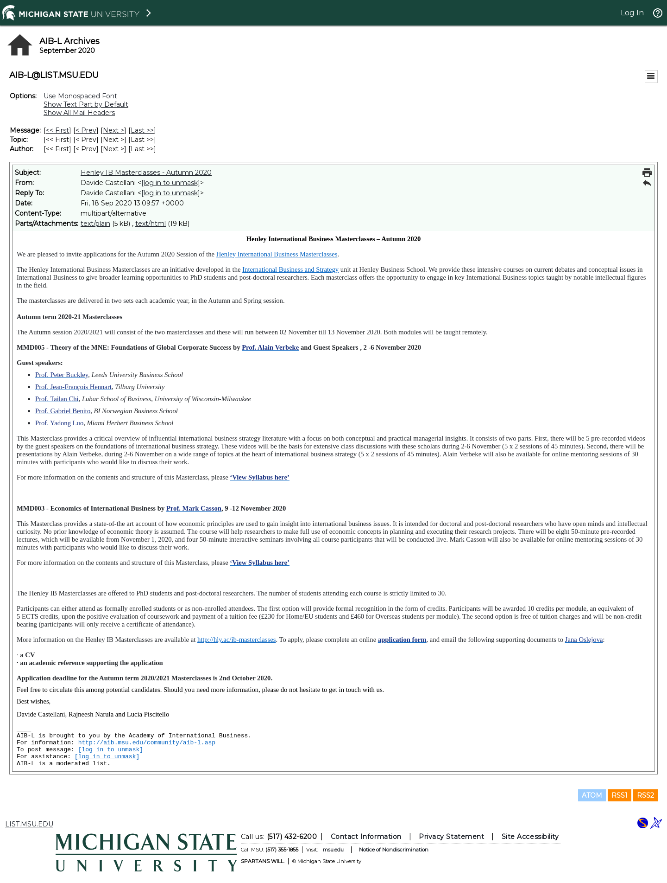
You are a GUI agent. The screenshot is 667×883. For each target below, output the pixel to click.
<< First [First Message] (57, 130)
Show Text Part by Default (86, 104)
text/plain (95, 223)
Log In (632, 12)
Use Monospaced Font (80, 96)
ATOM (592, 795)
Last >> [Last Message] (142, 130)
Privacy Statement (451, 836)
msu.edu (333, 849)
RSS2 (645, 795)
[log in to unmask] (170, 183)
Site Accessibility (530, 836)
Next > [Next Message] (113, 130)
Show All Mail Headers (79, 113)
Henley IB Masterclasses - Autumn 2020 (146, 172)
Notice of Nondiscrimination (393, 849)
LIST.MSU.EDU (29, 824)
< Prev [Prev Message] (86, 130)
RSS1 (619, 795)
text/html (150, 223)
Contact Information (366, 836)
